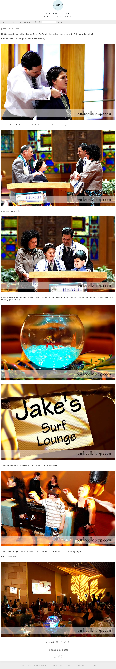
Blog (13, 22)
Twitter (65, 642)
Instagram (36, 22)
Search (61, 22)
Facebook (39, 22)
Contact (28, 22)
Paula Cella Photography (58, 7)
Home (5, 22)
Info (20, 22)
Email (57, 642)
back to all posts (58, 650)
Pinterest (68, 642)
